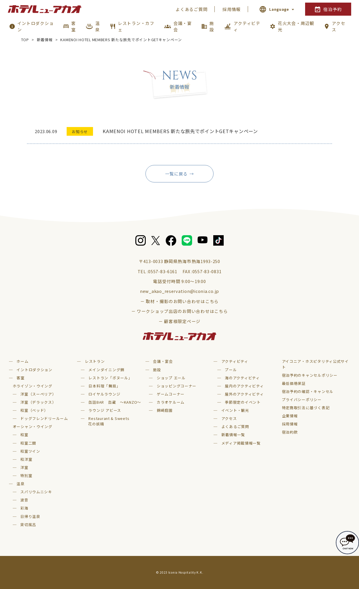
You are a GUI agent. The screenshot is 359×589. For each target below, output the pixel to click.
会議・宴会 (183, 26)
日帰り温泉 (30, 516)
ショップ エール (171, 377)
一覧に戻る (176, 174)
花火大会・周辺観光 (296, 26)
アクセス (338, 26)
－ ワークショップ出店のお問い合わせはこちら (179, 311)
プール (231, 369)
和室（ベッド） (34, 410)
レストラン (95, 361)
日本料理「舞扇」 (104, 386)
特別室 (26, 475)
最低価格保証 (294, 383)
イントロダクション (35, 26)
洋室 (24, 467)
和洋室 (26, 459)
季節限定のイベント (243, 402)
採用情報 (232, 9)
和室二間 (28, 443)
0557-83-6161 (162, 271)
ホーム (22, 361)
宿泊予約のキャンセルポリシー (310, 375)
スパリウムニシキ (36, 491)
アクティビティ (247, 26)
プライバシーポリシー (302, 399)
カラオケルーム (171, 402)
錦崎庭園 (165, 410)
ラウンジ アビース (104, 410)
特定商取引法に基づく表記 (306, 407)
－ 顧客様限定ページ (179, 321)
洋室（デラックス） (38, 402)
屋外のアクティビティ (244, 394)
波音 (24, 500)
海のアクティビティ (242, 377)
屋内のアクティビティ (244, 386)
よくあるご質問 (191, 9)
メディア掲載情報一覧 (241, 443)
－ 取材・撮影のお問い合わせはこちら (179, 301)
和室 (24, 434)
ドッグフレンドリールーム (44, 418)
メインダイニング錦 (106, 369)
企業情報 (290, 415)
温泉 (97, 26)
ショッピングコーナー (176, 386)
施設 (211, 26)
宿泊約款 (290, 432)
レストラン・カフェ (136, 26)
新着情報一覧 (233, 434)
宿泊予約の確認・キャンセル (308, 391)
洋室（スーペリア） (38, 394)
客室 (73, 26)
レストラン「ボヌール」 (110, 377)
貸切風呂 (28, 524)
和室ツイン (30, 451)
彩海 (24, 508)
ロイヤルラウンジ (104, 394)
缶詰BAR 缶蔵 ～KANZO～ (114, 402)
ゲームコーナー (171, 394)
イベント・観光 (235, 410)
